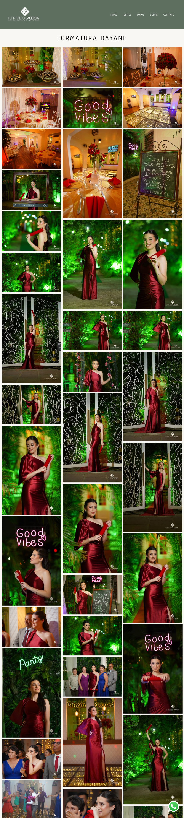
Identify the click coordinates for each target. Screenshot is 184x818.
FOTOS (140, 15)
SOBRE (154, 15)
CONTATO (168, 15)
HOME (113, 15)
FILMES (127, 15)
